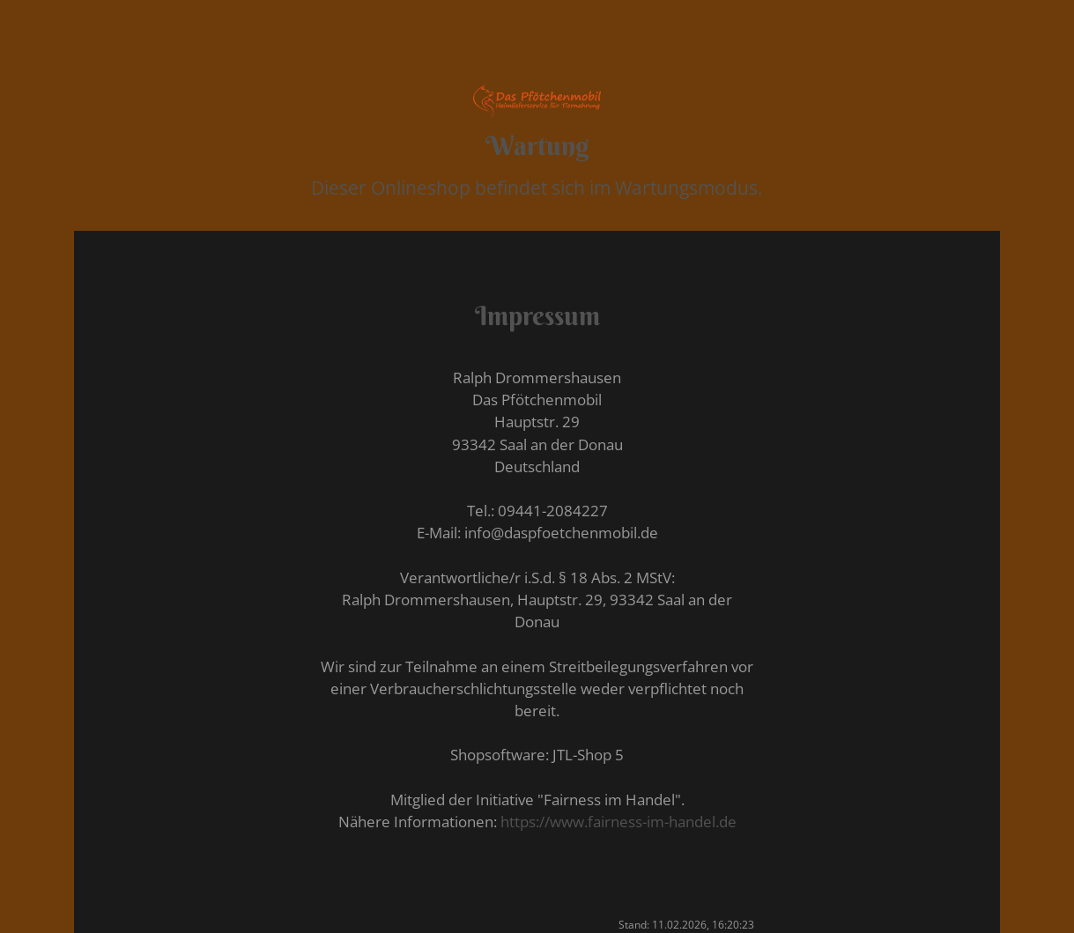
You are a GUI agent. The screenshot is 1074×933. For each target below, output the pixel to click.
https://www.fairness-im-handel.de (618, 821)
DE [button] (528, 49)
